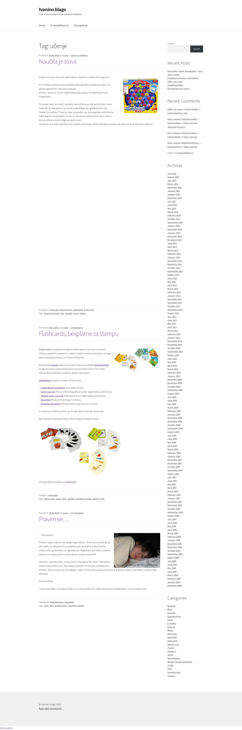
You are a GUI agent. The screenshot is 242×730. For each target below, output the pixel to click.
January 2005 (173, 582)
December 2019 (174, 197)
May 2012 (171, 281)
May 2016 (171, 208)
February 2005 (174, 578)
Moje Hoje (172, 634)
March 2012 (172, 288)
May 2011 (171, 323)
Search (170, 43)
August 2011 (173, 313)
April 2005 (172, 571)
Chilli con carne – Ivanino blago (182, 109)
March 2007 (172, 491)
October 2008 (173, 425)
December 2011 (174, 299)
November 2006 (174, 505)
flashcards (49, 498)
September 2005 (175, 554)
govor (58, 498)
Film (62, 313)
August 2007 (173, 473)
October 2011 (173, 306)
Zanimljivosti (173, 672)
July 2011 (171, 316)
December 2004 (174, 585)
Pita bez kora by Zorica (178, 88)
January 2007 (173, 498)
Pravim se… (53, 519)
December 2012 (174, 260)
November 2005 (174, 547)
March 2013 (172, 250)
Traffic (170, 665)
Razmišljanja (173, 658)
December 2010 (174, 341)
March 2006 (172, 533)
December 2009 (174, 379)
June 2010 (172, 358)
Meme (170, 630)
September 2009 (175, 390)
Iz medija (171, 623)
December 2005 (174, 543)
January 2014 (173, 233)
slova (76, 313)
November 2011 (174, 302)
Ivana (65, 55)
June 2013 (172, 243)
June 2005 (172, 564)
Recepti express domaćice (179, 661)
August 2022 (173, 177)
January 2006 (173, 540)
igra (64, 498)
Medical (171, 627)
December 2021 (174, 187)
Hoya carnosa (190, 136)
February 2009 (174, 410)
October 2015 (173, 218)
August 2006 (173, 515)
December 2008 (174, 417)
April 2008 (172, 446)
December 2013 (174, 236)
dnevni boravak (51, 313)
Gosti (170, 619)
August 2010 (173, 355)
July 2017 (171, 201)
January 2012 (173, 295)
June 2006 (172, 522)
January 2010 (173, 376)
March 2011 (172, 330)
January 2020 (173, 194)
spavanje (72, 605)
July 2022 (171, 180)
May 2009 (171, 404)
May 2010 (171, 362)
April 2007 (172, 487)
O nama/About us (59, 25)
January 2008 (173, 456)
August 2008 (173, 431)
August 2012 (173, 274)
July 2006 (171, 519)
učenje (83, 313)
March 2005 (172, 575)
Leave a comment (79, 55)
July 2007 (171, 477)
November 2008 (174, 421)
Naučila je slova (57, 61)
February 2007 (174, 494)
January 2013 (173, 257)
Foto (46, 605)
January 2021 (173, 191)
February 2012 (174, 292)
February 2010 (174, 372)
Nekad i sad (173, 644)
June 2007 (172, 480)
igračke (68, 313)
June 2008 (172, 438)
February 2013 (174, 253)
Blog (169, 609)
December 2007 (174, 459)
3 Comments (77, 327)
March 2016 (172, 212)
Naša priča (89, 309)
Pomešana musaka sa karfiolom (182, 78)
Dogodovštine (66, 309)
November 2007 (174, 463)
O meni (170, 647)
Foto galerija (81, 25)
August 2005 (173, 557)
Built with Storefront (50, 708)
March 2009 (172, 407)
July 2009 (171, 397)
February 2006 (174, 536)
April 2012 (172, 285)
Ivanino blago (52, 9)
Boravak (54, 309)
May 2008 (171, 442)
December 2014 (174, 229)
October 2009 (173, 386)
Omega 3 (171, 651)
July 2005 (171, 561)
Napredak (78, 309)
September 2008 (175, 428)
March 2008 (172, 449)
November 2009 (174, 383)
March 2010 (172, 369)
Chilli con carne (174, 81)
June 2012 (172, 278)
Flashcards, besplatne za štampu (79, 333)
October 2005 (173, 550)
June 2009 (172, 400)
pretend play (61, 605)
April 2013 (172, 246)
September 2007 (175, 470)
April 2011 (172, 327)
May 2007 (171, 484)
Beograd (171, 606)
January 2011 (173, 337)
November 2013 (174, 239)
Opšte (170, 654)
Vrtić (102, 498)
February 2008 (174, 452)
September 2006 (175, 512)
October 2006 (173, 508)
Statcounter (6, 728)
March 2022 (172, 184)
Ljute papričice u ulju (177, 113)
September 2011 (175, 309)
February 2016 (174, 215)
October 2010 (173, 348)
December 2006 (174, 501)
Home (42, 25)
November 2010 (174, 344)
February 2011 (174, 334)
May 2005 (171, 568)
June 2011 (172, 320)
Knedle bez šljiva (175, 85)
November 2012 (174, 264)
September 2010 (175, 351)
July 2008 (171, 435)
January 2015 (173, 225)
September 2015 (175, 222)
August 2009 (173, 393)
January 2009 (173, 414)
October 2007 (173, 466)
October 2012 (173, 267)
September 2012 (175, 271)
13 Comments (77, 513)
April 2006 (172, 529)
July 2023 (171, 173)
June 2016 (172, 204)
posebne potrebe (83, 498)
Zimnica (171, 675)
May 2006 (171, 526)
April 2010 (172, 365)
